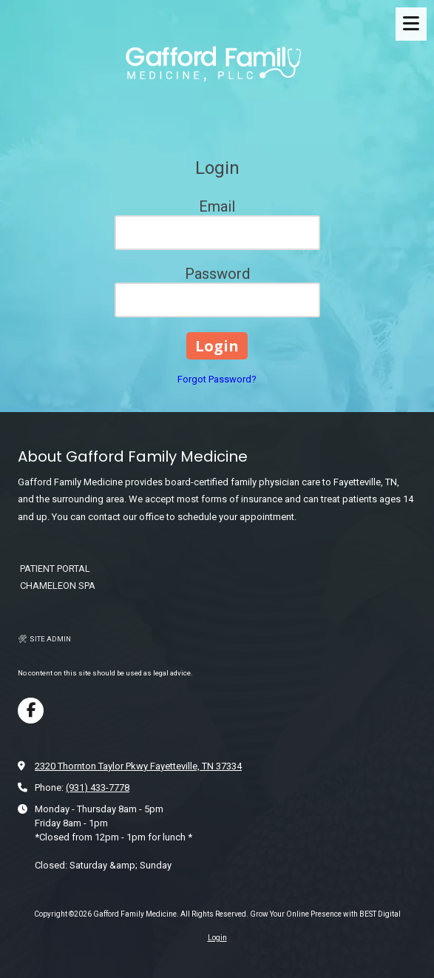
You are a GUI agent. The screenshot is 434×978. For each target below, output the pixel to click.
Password (217, 274)
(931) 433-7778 (97, 787)
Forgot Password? (217, 379)
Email (217, 206)
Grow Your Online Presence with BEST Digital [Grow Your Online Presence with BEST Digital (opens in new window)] (325, 914)
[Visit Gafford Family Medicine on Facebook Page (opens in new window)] (31, 711)
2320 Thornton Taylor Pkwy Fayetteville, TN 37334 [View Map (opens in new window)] (138, 766)
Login (217, 938)
